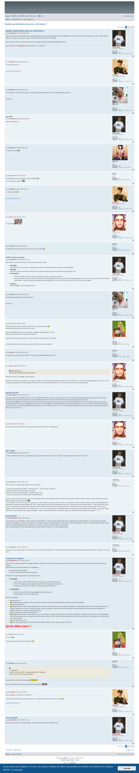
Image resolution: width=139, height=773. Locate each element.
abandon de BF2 (12, 393)
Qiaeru (77, 760)
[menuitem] (9, 16)
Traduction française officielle (67, 760)
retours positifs (12, 718)
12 (116, 664)
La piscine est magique (15, 558)
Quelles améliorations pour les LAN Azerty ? (26, 24)
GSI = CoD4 (10, 451)
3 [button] (130, 27)
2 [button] (128, 27)
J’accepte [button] (126, 768)
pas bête (9, 117)
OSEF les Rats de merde (15, 257)
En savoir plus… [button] (17, 770)
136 (116, 51)
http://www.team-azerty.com (13, 71)
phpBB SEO (73, 762)
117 (116, 78)
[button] (133, 27)
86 (116, 341)
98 (116, 235)
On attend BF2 (11, 516)
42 (116, 107)
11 (116, 247)
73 (116, 164)
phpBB (64, 758)
